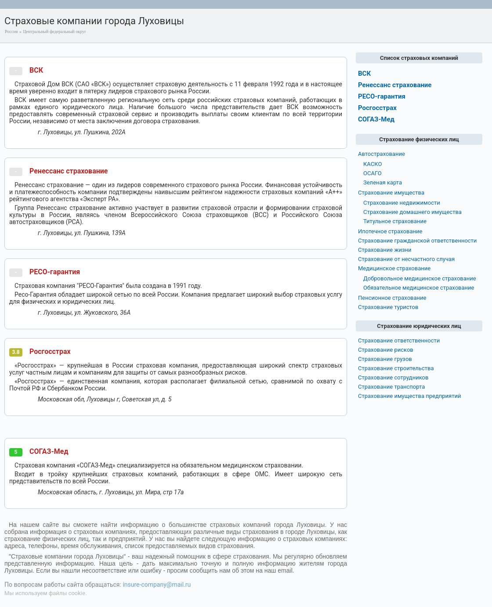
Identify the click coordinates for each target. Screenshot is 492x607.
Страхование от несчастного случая (406, 259)
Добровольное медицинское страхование (419, 278)
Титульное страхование (395, 221)
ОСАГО (372, 173)
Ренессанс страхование (68, 171)
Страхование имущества (391, 192)
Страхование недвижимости (401, 202)
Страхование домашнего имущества (412, 212)
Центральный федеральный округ (54, 31)
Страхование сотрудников (393, 377)
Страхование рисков (385, 349)
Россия (11, 31)
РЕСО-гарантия (54, 272)
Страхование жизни (385, 249)
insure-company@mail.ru (157, 584)
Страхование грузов (385, 359)
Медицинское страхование (394, 268)
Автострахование (381, 154)
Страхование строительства (396, 368)
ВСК (36, 70)
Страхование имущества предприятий (409, 396)
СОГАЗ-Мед (49, 451)
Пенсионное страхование (392, 297)
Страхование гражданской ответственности (417, 240)
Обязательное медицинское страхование (418, 287)
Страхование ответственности (399, 340)
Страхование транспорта (391, 386)
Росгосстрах (50, 351)
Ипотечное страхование (390, 231)
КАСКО (372, 164)
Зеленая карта (382, 182)
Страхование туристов (388, 307)
